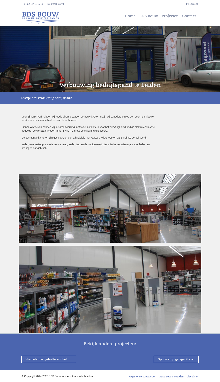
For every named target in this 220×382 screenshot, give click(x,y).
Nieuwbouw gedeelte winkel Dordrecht (50, 359)
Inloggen (192, 4)
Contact (189, 16)
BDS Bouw (43, 18)
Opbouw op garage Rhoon (176, 359)
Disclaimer (192, 376)
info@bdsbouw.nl (55, 4)
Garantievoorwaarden (171, 376)
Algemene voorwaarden (142, 376)
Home (130, 16)
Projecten (170, 16)
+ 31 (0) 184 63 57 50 (32, 4)
